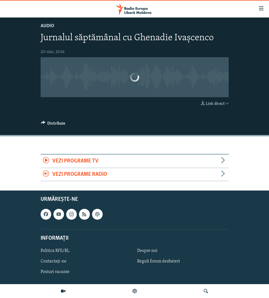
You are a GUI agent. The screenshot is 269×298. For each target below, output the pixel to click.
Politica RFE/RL (55, 251)
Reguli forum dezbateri (158, 261)
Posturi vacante (55, 272)
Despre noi (147, 251)
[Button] (53, 124)
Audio (47, 26)
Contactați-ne (53, 261)
